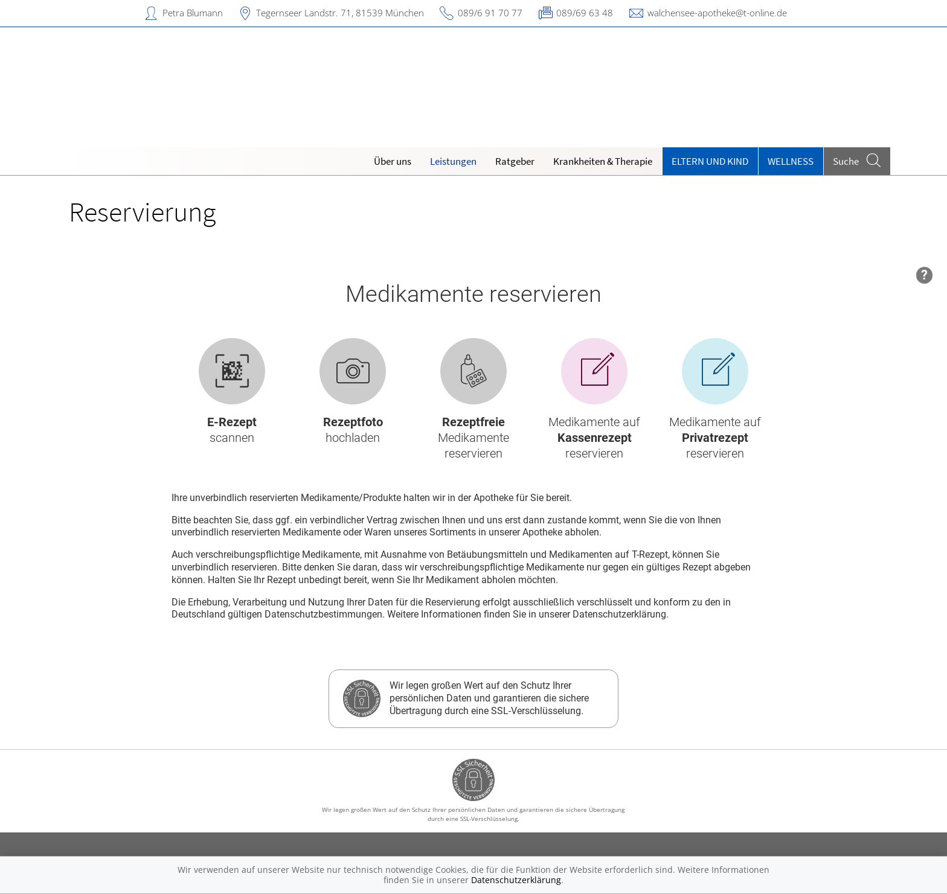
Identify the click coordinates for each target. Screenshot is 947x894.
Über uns (392, 161)
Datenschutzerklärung (516, 880)
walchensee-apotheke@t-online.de (717, 13)
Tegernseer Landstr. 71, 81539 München (340, 13)
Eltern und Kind (710, 161)
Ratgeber (514, 161)
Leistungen (453, 161)
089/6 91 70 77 (490, 13)
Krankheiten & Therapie (602, 161)
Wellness (791, 161)
